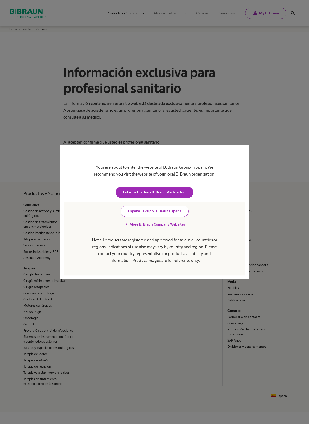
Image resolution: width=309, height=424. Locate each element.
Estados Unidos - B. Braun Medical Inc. (154, 192)
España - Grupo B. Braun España (154, 211)
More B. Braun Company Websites (154, 224)
